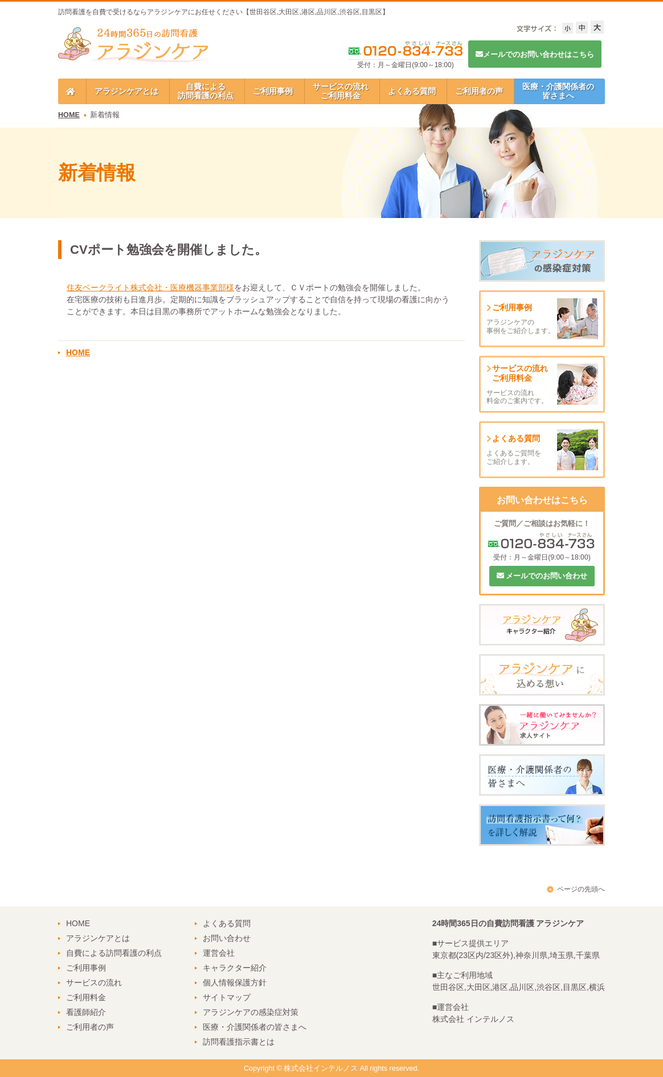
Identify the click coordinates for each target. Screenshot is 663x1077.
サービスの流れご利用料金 (341, 91)
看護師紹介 (86, 1012)
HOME (69, 115)
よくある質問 (412, 91)
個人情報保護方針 (235, 982)
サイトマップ (227, 997)
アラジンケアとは (126, 91)
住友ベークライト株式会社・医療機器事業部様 (150, 287)
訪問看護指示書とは (239, 1041)
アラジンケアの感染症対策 (250, 1012)
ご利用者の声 (479, 91)
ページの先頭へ (581, 889)
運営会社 (219, 952)
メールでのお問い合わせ (542, 576)
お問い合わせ (227, 938)
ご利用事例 (273, 91)
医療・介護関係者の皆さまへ (558, 91)
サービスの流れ (94, 982)
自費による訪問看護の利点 (206, 91)
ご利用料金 (86, 997)
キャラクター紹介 (235, 967)
